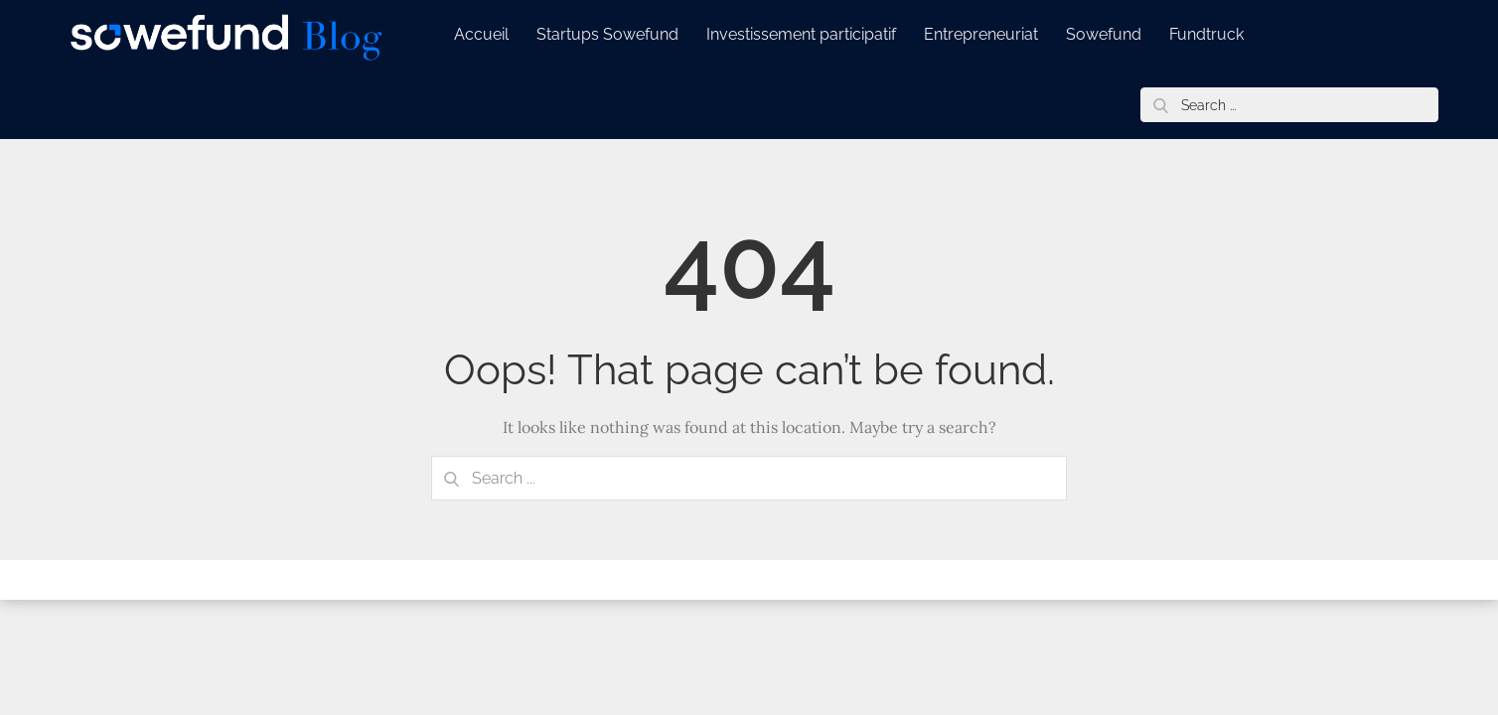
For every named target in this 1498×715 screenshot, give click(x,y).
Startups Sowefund (607, 34)
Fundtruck (1206, 34)
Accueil (481, 34)
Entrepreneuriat (981, 34)
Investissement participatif (801, 34)
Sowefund (1103, 34)
